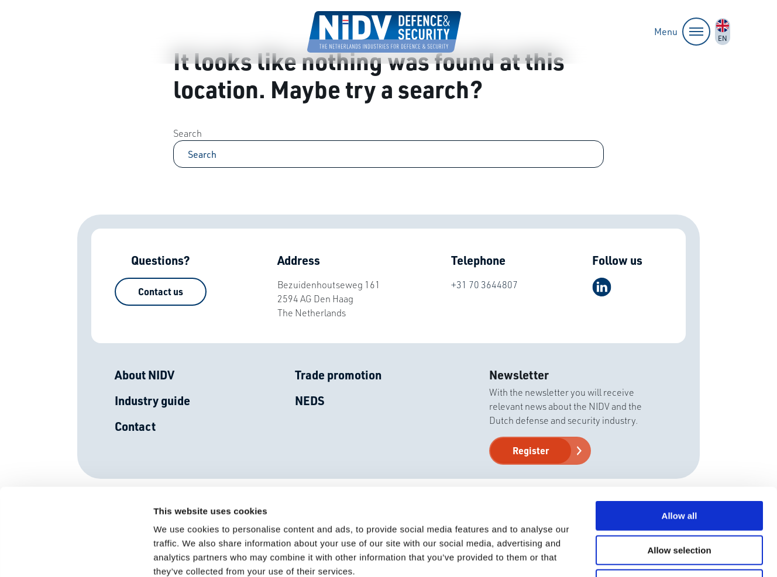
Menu (682, 32)
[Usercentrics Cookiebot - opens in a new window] (76, 554)
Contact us (160, 291)
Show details (614, 554)
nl (722, 31)
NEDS (309, 400)
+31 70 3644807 (484, 284)
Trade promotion (338, 374)
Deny (679, 502)
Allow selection (679, 469)
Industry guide (152, 400)
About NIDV (144, 374)
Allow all (679, 434)
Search (187, 133)
